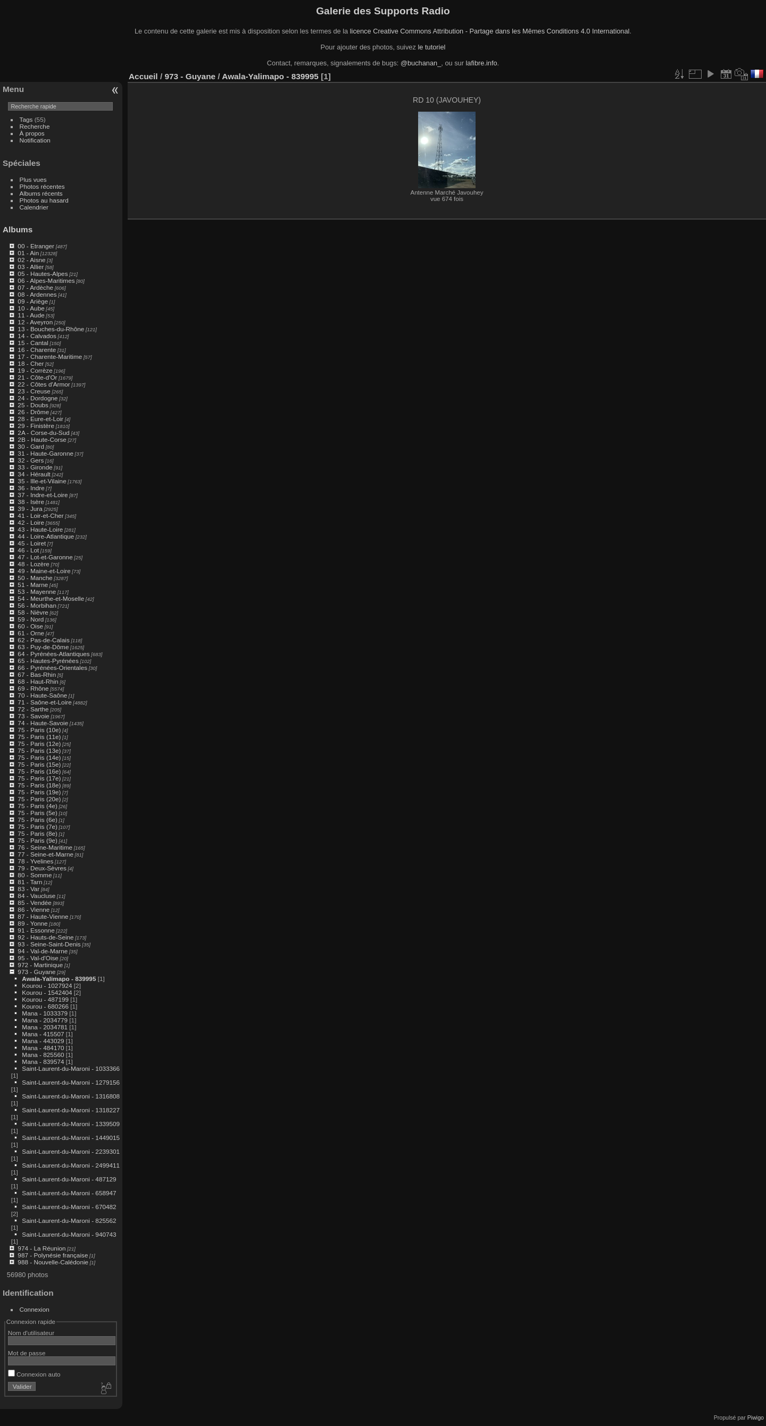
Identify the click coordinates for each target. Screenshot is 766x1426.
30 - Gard (31, 446)
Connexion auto (34, 1374)
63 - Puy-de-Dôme (43, 646)
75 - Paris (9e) (37, 840)
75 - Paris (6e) (37, 819)
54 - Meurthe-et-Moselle (51, 598)
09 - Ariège (33, 301)
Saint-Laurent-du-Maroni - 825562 (69, 1220)
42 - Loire (31, 522)
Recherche (35, 126)
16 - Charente (37, 349)
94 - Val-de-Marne (43, 950)
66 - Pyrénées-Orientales (52, 667)
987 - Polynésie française (53, 1255)
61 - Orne (31, 633)
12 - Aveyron (35, 321)
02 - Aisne (31, 259)
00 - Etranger (36, 245)
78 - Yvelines (35, 861)
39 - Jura (30, 508)
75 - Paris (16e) (39, 771)
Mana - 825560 (43, 1054)
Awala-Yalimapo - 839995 (59, 978)
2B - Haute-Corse (42, 439)
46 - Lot (28, 550)
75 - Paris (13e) (39, 750)
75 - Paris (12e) (39, 743)
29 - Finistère (36, 425)
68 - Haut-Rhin (38, 681)
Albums (17, 229)
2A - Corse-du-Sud (43, 432)
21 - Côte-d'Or (37, 377)
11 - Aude (31, 315)
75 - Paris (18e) (39, 785)
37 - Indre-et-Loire (43, 494)
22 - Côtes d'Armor (44, 384)
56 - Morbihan (37, 605)
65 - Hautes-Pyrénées (48, 660)
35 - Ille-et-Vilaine (42, 480)
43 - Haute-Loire (40, 529)
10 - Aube (31, 308)
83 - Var (28, 888)
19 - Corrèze (35, 370)
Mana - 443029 (43, 1040)
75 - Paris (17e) (39, 778)
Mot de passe (27, 1352)
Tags (26, 119)
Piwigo (755, 1417)
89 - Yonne (32, 923)
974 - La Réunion (41, 1248)
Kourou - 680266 (45, 1006)
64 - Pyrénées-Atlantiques (53, 653)
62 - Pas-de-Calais (43, 639)
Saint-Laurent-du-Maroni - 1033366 (71, 1068)
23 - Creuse (34, 391)
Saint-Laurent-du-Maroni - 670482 (69, 1206)
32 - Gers (31, 460)
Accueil (143, 76)
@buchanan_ (421, 63)
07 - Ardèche (35, 287)
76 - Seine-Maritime (45, 847)
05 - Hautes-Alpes (43, 273)
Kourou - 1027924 (47, 985)
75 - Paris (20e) (39, 798)
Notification (35, 140)
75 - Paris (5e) (37, 812)
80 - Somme (35, 874)
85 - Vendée (34, 902)
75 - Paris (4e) (37, 805)
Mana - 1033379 (45, 1013)
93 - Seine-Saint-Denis (49, 944)
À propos (32, 133)
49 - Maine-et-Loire (44, 570)
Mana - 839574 (43, 1061)
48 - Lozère (33, 563)
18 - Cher (31, 363)
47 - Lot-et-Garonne (45, 556)
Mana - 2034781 (45, 1027)
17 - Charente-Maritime (50, 356)
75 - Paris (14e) (39, 757)
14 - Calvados (37, 335)
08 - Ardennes (37, 294)
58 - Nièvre (33, 612)
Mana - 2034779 (45, 1020)
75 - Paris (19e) (39, 792)
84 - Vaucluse (36, 895)
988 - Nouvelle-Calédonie (53, 1262)
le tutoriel (431, 47)
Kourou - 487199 (45, 999)
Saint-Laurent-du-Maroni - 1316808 (71, 1096)
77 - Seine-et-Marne (45, 854)
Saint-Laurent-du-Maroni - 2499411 (71, 1165)
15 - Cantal (33, 342)
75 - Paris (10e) (39, 729)
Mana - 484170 (43, 1047)
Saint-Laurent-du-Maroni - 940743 (69, 1234)
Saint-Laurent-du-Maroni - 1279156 (71, 1082)
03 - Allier (31, 266)
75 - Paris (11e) (39, 736)
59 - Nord (31, 619)
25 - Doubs (33, 404)
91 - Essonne (36, 930)
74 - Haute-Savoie (43, 722)
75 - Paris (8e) (37, 833)
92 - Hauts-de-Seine (45, 937)
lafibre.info (481, 63)
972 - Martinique (40, 964)
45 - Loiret (32, 543)
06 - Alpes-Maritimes (46, 280)
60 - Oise (30, 626)
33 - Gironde (35, 467)
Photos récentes (42, 186)
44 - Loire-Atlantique (46, 536)
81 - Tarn (30, 881)
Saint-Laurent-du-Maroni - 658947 (69, 1192)
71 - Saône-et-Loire (44, 702)
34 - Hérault (34, 474)
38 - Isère (31, 501)
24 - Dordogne (37, 398)
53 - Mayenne (37, 591)
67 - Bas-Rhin (37, 674)
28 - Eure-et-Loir (40, 418)
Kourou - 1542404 (47, 992)
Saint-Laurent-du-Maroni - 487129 (69, 1179)
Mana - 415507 (43, 1033)
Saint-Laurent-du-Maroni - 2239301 (71, 1151)
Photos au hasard (44, 200)
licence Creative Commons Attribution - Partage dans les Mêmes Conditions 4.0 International (490, 31)
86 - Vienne (33, 909)
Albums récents (41, 193)
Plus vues (33, 179)
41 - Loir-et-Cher (40, 515)
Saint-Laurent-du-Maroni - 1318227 (71, 1109)
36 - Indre (31, 487)
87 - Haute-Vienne (43, 916)
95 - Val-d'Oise (38, 957)
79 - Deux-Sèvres (42, 868)
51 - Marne (33, 584)
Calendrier (34, 207)
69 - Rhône (33, 688)
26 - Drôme (33, 411)
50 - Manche (35, 577)
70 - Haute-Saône (42, 695)
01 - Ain (28, 252)
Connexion (34, 1309)
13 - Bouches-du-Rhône (51, 328)
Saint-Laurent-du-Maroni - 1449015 (71, 1137)
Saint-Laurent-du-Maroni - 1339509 (71, 1123)
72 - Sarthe (33, 709)
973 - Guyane (36, 971)
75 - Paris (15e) (39, 764)
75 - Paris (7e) (37, 826)
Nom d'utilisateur (31, 1332)
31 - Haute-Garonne (45, 453)
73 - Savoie (33, 715)
